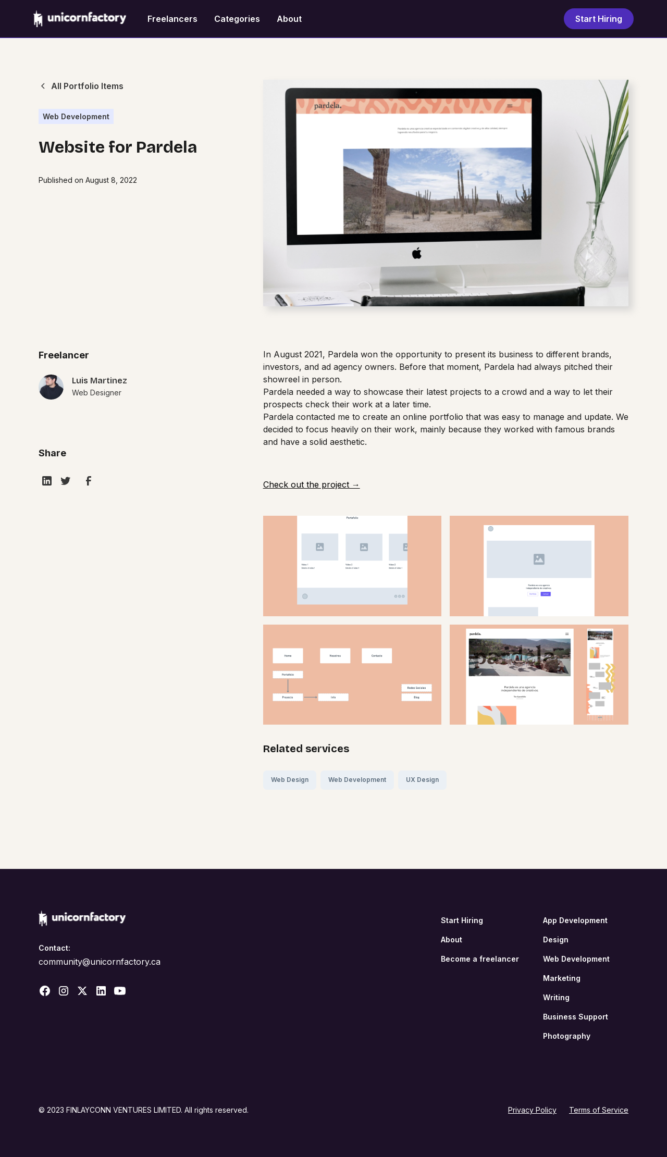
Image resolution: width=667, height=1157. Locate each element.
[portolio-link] (83, 393)
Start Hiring (598, 19)
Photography (566, 1035)
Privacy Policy (532, 1109)
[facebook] (88, 480)
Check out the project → (311, 484)
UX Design (422, 779)
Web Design (289, 779)
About (289, 19)
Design (556, 939)
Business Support (575, 1016)
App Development (575, 920)
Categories (237, 19)
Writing (556, 997)
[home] (80, 18)
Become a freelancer (480, 958)
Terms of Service (598, 1109)
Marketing (561, 978)
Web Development (357, 779)
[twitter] (65, 481)
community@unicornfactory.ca (99, 961)
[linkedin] (47, 480)
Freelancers (172, 19)
